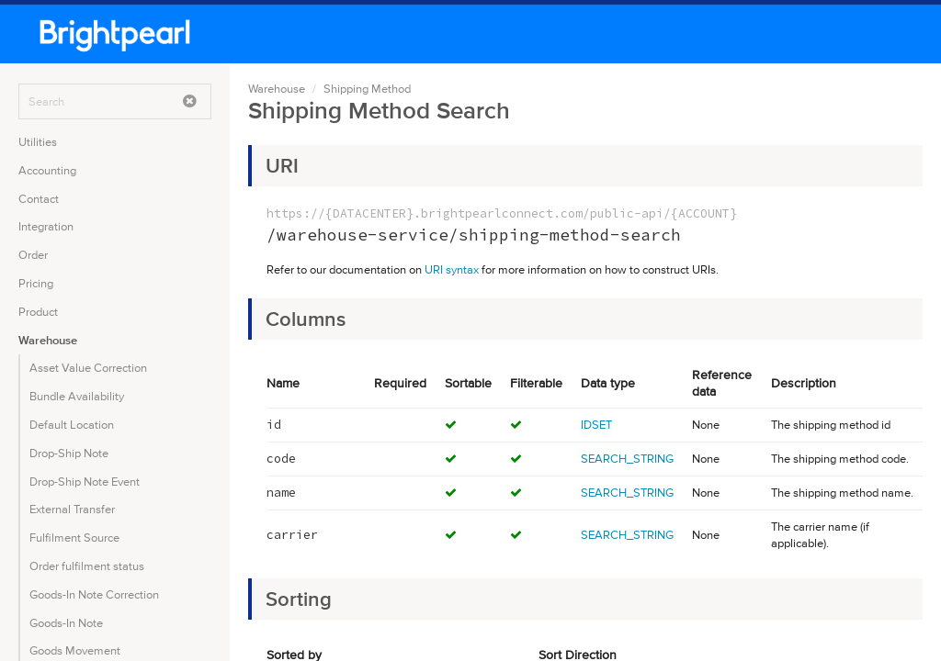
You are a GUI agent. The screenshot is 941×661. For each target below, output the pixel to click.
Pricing (35, 283)
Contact (38, 199)
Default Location (71, 424)
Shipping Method (367, 88)
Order (33, 255)
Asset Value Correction (88, 368)
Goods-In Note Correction (94, 594)
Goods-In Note (66, 623)
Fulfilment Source (74, 537)
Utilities (37, 142)
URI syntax (452, 269)
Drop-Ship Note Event (84, 481)
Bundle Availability (76, 396)
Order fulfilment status (86, 566)
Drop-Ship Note (68, 453)
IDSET (596, 424)
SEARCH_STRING (627, 458)
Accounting (47, 170)
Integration (46, 226)
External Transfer (72, 509)
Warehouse (47, 340)
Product (38, 312)
